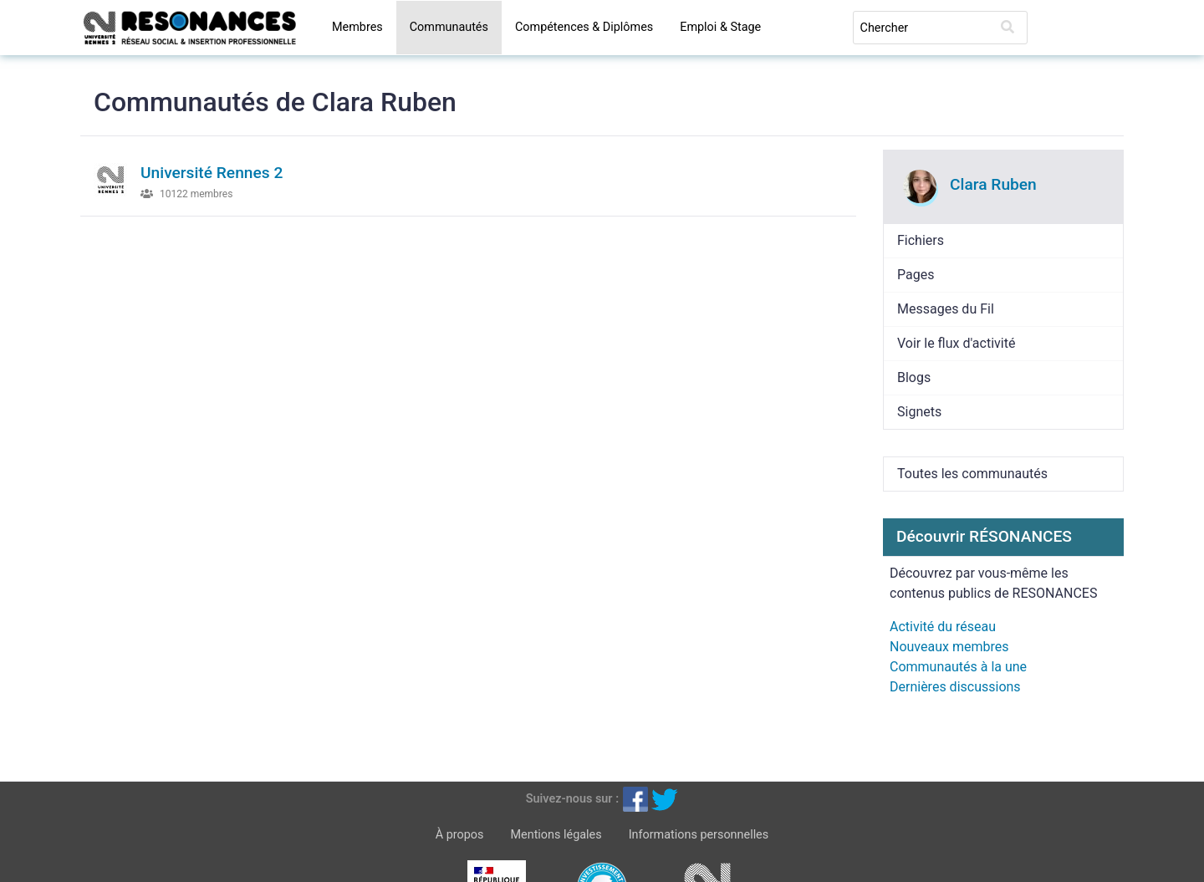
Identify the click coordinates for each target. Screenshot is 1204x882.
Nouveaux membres (949, 647)
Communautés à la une (958, 667)
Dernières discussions (955, 687)
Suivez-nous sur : (572, 799)
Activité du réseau (943, 627)
